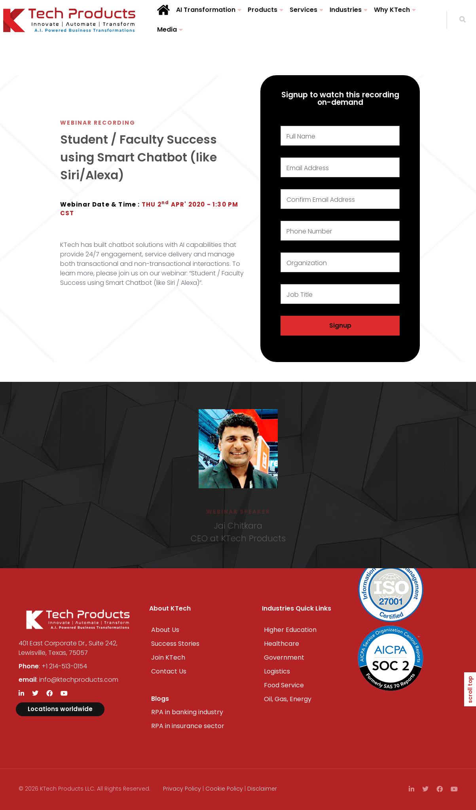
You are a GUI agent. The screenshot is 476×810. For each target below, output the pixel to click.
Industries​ (346, 9)
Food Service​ (284, 685)
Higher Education (290, 629)
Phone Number (309, 231)
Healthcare (281, 643)
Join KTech (168, 657)
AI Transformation (205, 9)
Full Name (300, 136)
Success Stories (175, 643)
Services (303, 9)
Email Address (307, 168)
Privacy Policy (182, 789)
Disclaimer (262, 789)
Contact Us (168, 671)
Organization (306, 262)
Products (262, 9)
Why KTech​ (392, 9)
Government (284, 657)
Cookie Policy (224, 789)
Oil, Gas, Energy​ (287, 699)
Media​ (167, 29)
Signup (340, 325)
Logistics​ (277, 671)
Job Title (299, 294)
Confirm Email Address (320, 199)
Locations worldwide (60, 709)
